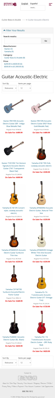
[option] (34, 3)
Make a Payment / (18, 386)
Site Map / (13, 383)
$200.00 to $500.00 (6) (13, 64)
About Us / (6, 383)
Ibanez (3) (8, 49)
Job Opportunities (47, 386)
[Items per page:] (24, 88)
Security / (20, 383)
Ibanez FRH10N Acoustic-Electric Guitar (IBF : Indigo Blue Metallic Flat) (14, 123)
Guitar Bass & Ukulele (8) (14, 57)
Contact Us (27, 373)
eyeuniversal (41, 397)
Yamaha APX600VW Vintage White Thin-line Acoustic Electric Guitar (41, 253)
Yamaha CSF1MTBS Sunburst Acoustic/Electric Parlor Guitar (14, 292)
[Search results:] (22, 41)
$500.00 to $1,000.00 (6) (14, 66)
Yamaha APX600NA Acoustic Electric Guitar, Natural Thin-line (41, 210)
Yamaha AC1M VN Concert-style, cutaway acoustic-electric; (13, 210)
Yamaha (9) (9, 51)
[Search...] (34, 7)
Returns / (44, 383)
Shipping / (37, 383)
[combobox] (24, 3)
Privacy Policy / (7, 386)
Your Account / (28, 383)
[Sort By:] (10, 88)
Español (34, 3)
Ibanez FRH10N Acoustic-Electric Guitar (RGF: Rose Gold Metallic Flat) (41, 123)
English (24, 3)
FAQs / (49, 383)
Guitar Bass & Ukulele (11, 20)
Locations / (38, 386)
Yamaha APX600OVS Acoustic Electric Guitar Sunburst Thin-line (14, 253)
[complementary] (50, 393)
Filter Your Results (14, 30)
